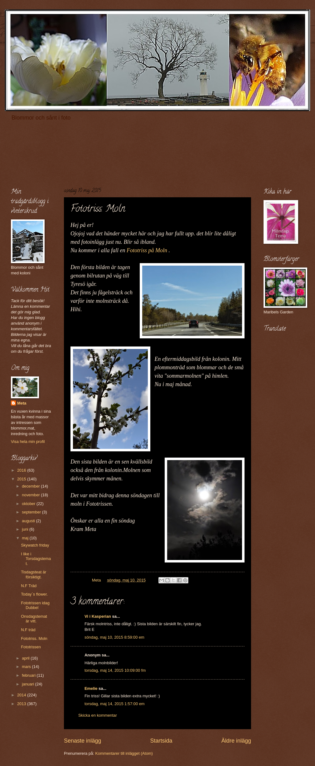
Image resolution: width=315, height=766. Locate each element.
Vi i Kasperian (98, 616)
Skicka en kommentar (97, 715)
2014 (22, 695)
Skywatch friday (35, 545)
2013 (22, 703)
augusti (29, 520)
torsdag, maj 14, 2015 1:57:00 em (115, 703)
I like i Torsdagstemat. (36, 559)
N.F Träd (28, 585)
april (26, 658)
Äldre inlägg (236, 741)
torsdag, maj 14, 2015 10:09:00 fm (115, 670)
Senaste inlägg (82, 741)
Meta (21, 403)
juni (25, 529)
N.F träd (28, 629)
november (31, 495)
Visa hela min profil (28, 441)
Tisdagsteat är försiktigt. (33, 574)
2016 (22, 470)
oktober (29, 503)
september (32, 512)
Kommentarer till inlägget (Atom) (124, 753)
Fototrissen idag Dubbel (35, 605)
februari (29, 675)
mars (27, 666)
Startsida (161, 741)
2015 (22, 479)
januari (28, 684)
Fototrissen (31, 647)
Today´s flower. (34, 594)
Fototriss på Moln (147, 250)
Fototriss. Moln (34, 638)
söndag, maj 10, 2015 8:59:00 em (114, 637)
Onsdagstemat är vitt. (34, 618)
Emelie (91, 688)
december (31, 486)
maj (25, 538)
